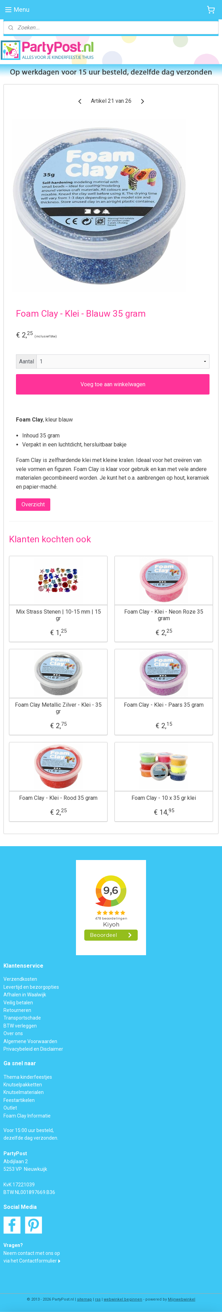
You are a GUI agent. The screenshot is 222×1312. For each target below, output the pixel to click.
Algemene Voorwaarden (30, 1041)
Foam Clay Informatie (27, 1116)
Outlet (10, 1108)
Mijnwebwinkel (181, 1299)
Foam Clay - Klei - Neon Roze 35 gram (163, 615)
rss (98, 1299)
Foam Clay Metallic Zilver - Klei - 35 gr (58, 708)
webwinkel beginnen (123, 1299)
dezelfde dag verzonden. (30, 1138)
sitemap (84, 1299)
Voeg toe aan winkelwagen (112, 384)
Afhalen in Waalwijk (24, 994)
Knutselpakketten (22, 1084)
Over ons (13, 1033)
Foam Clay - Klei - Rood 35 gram (58, 798)
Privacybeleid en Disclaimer (33, 1049)
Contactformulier (38, 1261)
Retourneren (17, 1010)
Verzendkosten (20, 979)
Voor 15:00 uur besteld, (28, 1130)
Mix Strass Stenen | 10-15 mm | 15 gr (58, 615)
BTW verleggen (20, 1026)
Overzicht (33, 504)
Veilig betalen (18, 1002)
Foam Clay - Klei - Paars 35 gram (164, 705)
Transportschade (22, 1018)
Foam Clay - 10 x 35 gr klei (163, 798)
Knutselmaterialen (23, 1092)
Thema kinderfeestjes (27, 1077)
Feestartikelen (19, 1100)
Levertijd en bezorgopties (31, 987)
